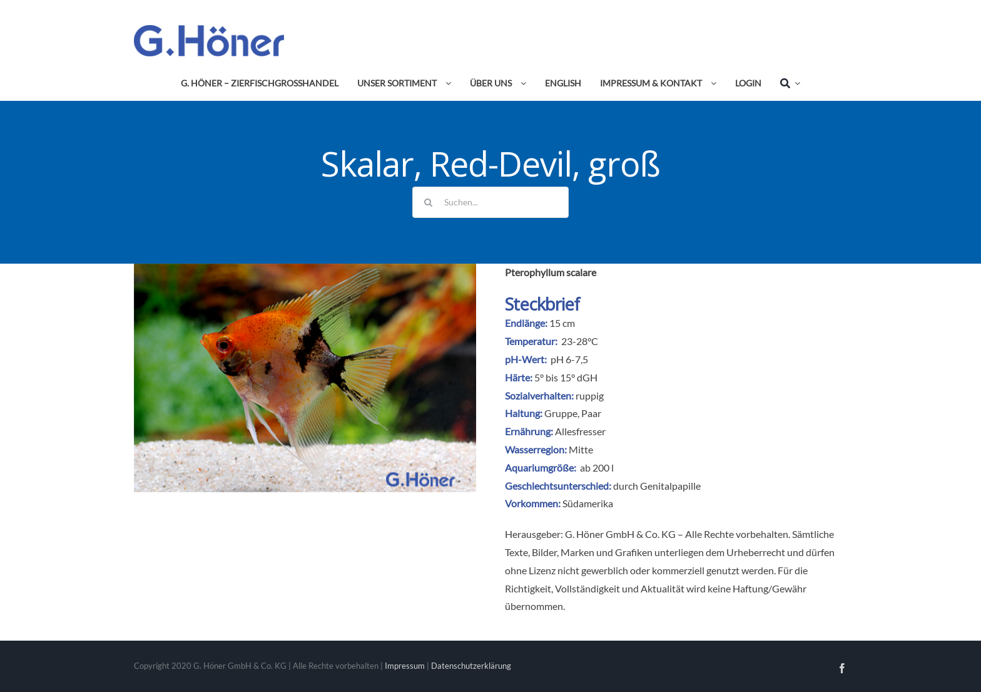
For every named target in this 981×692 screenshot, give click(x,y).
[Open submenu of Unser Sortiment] (446, 83)
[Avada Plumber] (209, 30)
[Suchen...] (490, 202)
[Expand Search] (795, 83)
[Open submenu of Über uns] (521, 83)
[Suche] (785, 83)
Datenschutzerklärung (471, 666)
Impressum (405, 666)
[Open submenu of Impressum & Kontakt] (711, 83)
